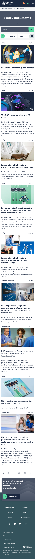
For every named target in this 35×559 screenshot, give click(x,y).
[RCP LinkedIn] (20, 524)
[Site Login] (24, 3)
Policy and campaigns (7, 8)
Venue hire (25, 518)
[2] (31, 473)
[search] (31, 29)
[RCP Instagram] (9, 524)
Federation (9, 507)
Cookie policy (7, 539)
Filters (8, 36)
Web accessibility (8, 532)
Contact (25, 507)
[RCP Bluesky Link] (25, 524)
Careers (10, 512)
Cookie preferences (8, 547)
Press (25, 512)
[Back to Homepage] (9, 3)
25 (19, 473)
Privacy (5, 536)
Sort (21, 36)
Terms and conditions (9, 543)
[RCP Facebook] (15, 524)
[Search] (15, 29)
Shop (10, 518)
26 (25, 473)
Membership (10, 496)
